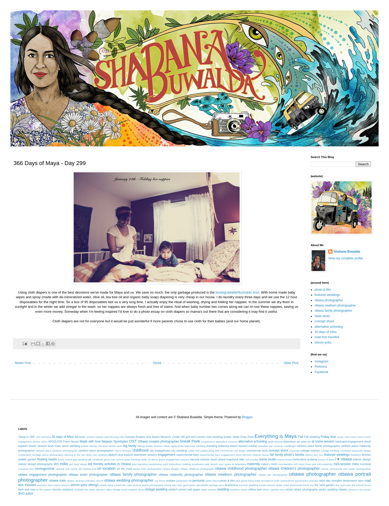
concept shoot (324, 321)
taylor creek (282, 485)
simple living (106, 485)
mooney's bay (26, 468)
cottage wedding (330, 450)
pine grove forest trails (247, 480)
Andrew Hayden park (97, 437)
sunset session (267, 485)
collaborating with (209, 450)
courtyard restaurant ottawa (355, 450)
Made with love (90, 441)
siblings (93, 485)
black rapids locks (174, 446)
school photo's (62, 485)
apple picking (275, 441)
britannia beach (227, 445)
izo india (61, 464)
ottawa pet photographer (273, 474)
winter (289, 489)
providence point (270, 480)
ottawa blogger (171, 468)
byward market (247, 445)
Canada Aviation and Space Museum (148, 436)
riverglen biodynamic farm (347, 480)
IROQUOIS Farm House (63, 441)
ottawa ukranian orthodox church (85, 480)
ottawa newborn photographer (335, 305)
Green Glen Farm (346, 437)
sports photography (152, 485)
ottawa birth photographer (147, 468)
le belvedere (239, 464)
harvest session (200, 459)
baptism (23, 445)
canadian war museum (270, 446)
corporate (294, 450)
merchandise (285, 464)
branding (211, 445)
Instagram (321, 361)
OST (133, 441)
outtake (170, 480)
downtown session (145, 454)
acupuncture (208, 441)
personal (198, 480)
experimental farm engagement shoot (221, 454)
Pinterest (321, 366)
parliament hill (184, 480)
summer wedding (248, 485)
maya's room (269, 464)
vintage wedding (156, 489)
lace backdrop (140, 464)
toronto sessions (63, 489)
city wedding (179, 450)
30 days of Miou (63, 437)
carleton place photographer (96, 450)
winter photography (306, 489)
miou (355, 464)
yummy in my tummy (359, 489)
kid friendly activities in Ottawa (109, 464)
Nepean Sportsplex (115, 441)
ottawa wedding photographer (129, 480)
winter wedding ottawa (333, 489)
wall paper (193, 489)
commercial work (257, 450)
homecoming (284, 459)
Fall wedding (312, 436)
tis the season (44, 489)
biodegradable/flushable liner (237, 292)
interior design (362, 459)
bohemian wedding (195, 446)
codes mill (193, 450)
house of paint (326, 459)
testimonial (296, 485)
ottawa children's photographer (294, 468)
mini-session (342, 464)
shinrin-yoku (323, 342)
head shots (322, 316)
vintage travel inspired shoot (128, 489)
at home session (322, 441)
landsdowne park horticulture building (170, 464)
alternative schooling (329, 327)
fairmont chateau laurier (255, 454)
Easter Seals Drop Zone (239, 436)
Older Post (291, 363)
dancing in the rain (74, 454)
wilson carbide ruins (273, 489)
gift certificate (95, 459)
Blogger (247, 417)
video (109, 489)
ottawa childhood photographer (241, 468)
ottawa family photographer (333, 310)
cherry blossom (123, 450)
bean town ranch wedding (64, 445)
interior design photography (35, 464)
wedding (223, 489)
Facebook (321, 372)
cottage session (310, 450)
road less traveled (327, 337)
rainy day (324, 480)
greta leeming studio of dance (141, 459)
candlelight (290, 446)
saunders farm (45, 485)
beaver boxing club (91, 446)
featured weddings (327, 295)
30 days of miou (326, 332)
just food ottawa (78, 464)
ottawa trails (57, 480)
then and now (26, 489)
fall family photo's (282, 455)
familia (299, 455)
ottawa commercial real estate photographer (346, 468)
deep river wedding (97, 454)
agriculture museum (227, 441)
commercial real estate (233, 450)
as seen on (304, 441)
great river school (113, 459)
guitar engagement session (174, 459)
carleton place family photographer (318, 445)
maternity (253, 464)
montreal (365, 464)
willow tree (255, 489)
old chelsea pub (87, 468)
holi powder (251, 459)
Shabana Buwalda (347, 251)
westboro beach (239, 489)
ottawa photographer (329, 300)
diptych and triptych (120, 454)
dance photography (53, 454)
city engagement (160, 450)
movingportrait (44, 469)
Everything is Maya (275, 436)
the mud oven (343, 485)
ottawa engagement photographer (42, 474)
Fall (300, 437)
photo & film (323, 289)
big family (129, 446)
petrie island (212, 480)
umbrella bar (81, 489)
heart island (218, 459)
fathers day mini (314, 454)
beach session (38, 445)
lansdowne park (200, 464)
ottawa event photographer (88, 474)
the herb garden (325, 485)
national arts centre (66, 468)
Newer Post (23, 363)
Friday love (328, 437)
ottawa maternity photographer (181, 474)
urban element (97, 489)
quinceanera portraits (306, 480)
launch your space (221, 464)
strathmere (231, 485)
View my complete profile (345, 258)
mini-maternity (324, 464)
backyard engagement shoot (353, 441)
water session (209, 489)
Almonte (80, 436)
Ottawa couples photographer (158, 441)
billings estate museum (150, 446)
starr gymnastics (186, 485)
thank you (308, 485)
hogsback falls (235, 459)
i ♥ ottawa (343, 459)
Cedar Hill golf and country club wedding (197, 436)
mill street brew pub (305, 464)
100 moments (43, 437)
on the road (124, 468)
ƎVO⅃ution (25, 493)
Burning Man (117, 437)
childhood (141, 450)
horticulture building (305, 459)
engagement (166, 455)
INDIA (44, 441)
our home (160, 480)
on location (106, 468)
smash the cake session (127, 485)
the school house (361, 485)
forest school (65, 459)
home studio (267, 459)
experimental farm (187, 454)
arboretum (289, 441)
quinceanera (287, 480)
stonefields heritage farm (210, 485)
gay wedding (80, 459)
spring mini (170, 485)
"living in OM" (26, 436)
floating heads (47, 459)
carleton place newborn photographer (57, 450)
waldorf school (177, 489)
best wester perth (112, 446)
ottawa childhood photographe (197, 468)
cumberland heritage (29, 454)
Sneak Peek (190, 441)
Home (157, 363)
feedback (356, 454)
